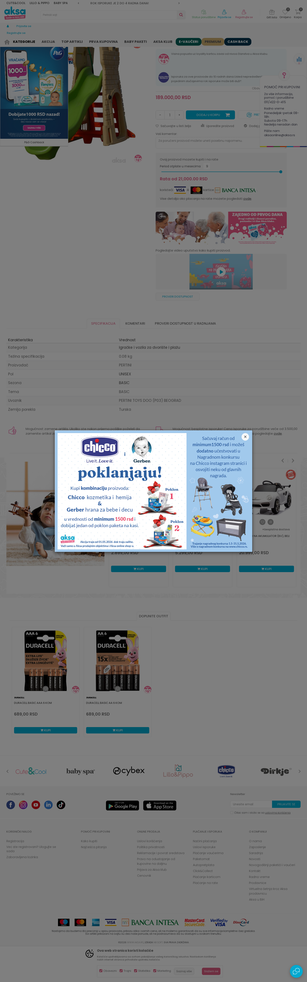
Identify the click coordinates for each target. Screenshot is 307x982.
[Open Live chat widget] (296, 971)
